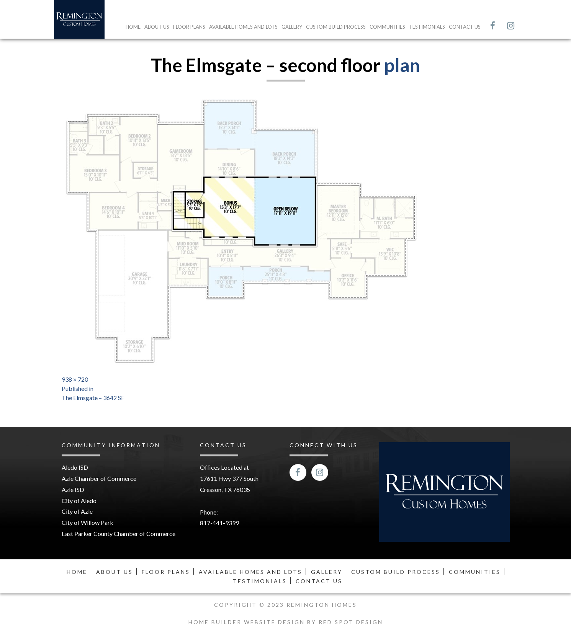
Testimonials (427, 27)
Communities (387, 27)
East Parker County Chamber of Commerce (118, 533)
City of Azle (77, 511)
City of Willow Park (87, 522)
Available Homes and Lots (243, 27)
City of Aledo (79, 500)
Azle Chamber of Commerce (99, 478)
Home (133, 27)
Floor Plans (189, 27)
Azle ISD (73, 489)
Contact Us (465, 27)
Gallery (291, 27)
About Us (156, 27)
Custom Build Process (336, 27)
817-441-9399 (219, 522)
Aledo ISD (75, 467)
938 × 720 (75, 379)
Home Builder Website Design (247, 622)
